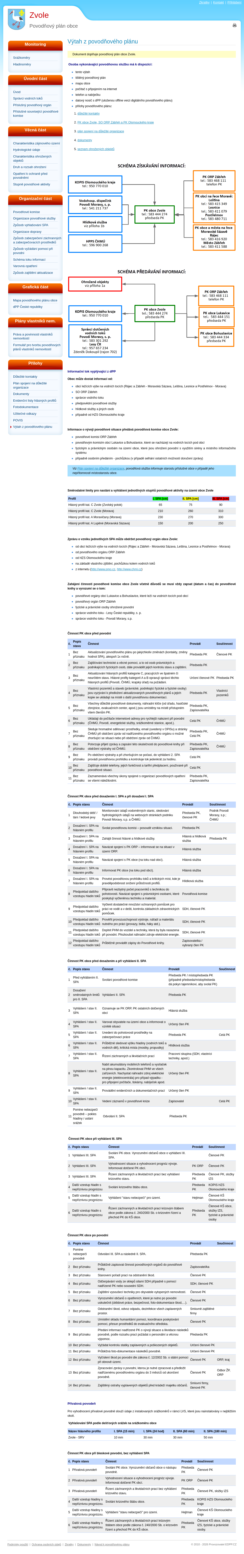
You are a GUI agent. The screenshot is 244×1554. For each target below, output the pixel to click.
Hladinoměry (22, 64)
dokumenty (84, 140)
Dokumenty (21, 394)
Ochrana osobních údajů (46, 1544)
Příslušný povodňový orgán (32, 105)
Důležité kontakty (25, 376)
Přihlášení (234, 2)
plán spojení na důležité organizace (100, 131)
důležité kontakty (88, 113)
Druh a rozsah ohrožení (29, 167)
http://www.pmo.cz (103, 569)
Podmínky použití (17, 1544)
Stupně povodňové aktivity (31, 184)
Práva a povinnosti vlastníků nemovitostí (32, 336)
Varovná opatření (25, 266)
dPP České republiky (28, 307)
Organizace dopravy (27, 232)
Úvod (17, 92)
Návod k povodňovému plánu (112, 1544)
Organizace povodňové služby (34, 218)
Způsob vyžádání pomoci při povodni (33, 251)
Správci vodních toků (28, 98)
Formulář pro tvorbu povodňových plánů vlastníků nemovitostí (36, 347)
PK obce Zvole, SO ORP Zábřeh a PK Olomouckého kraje (115, 122)
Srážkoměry (21, 57)
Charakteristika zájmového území (36, 143)
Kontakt (218, 2)
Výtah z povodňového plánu (32, 427)
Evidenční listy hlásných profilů (34, 400)
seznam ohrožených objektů (95, 149)
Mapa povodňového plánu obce (35, 300)
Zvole (39, 15)
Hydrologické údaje (26, 150)
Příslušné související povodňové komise (35, 114)
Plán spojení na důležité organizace (30, 385)
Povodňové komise (26, 212)
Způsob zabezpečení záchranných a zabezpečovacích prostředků (37, 240)
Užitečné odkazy (24, 413)
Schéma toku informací (29, 259)
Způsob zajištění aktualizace (33, 273)
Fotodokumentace (25, 407)
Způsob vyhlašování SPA (30, 225)
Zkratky (204, 2)
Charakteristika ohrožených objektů (32, 158)
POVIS (18, 420)
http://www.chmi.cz (129, 569)
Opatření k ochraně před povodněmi (30, 176)
